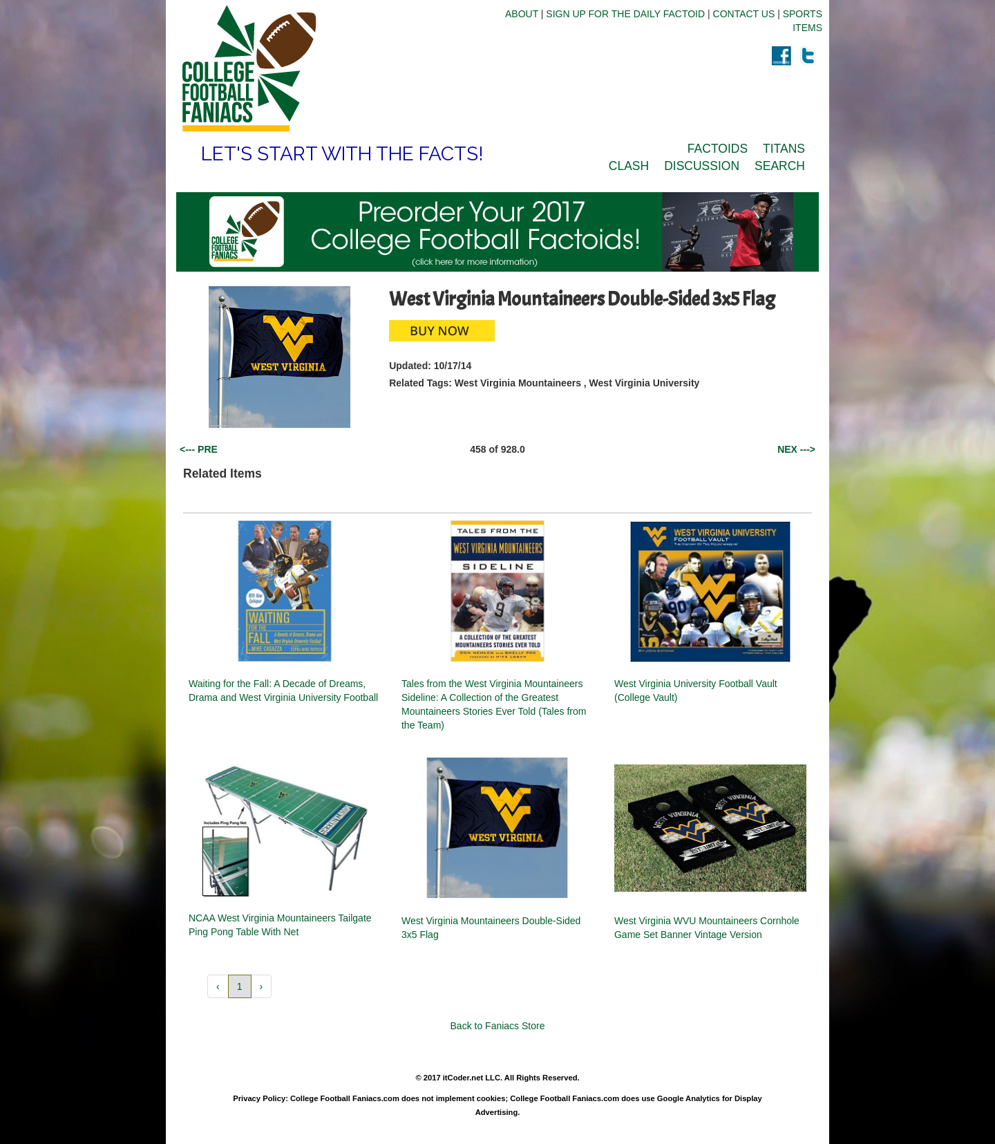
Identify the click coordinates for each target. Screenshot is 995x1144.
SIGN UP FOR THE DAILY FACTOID (625, 13)
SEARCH (780, 166)
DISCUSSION (701, 166)
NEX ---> (796, 449)
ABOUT (521, 13)
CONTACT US (744, 13)
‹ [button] (218, 986)
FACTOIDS (718, 149)
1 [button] (240, 986)
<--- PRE (199, 449)
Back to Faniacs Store (498, 1025)
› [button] (261, 986)
